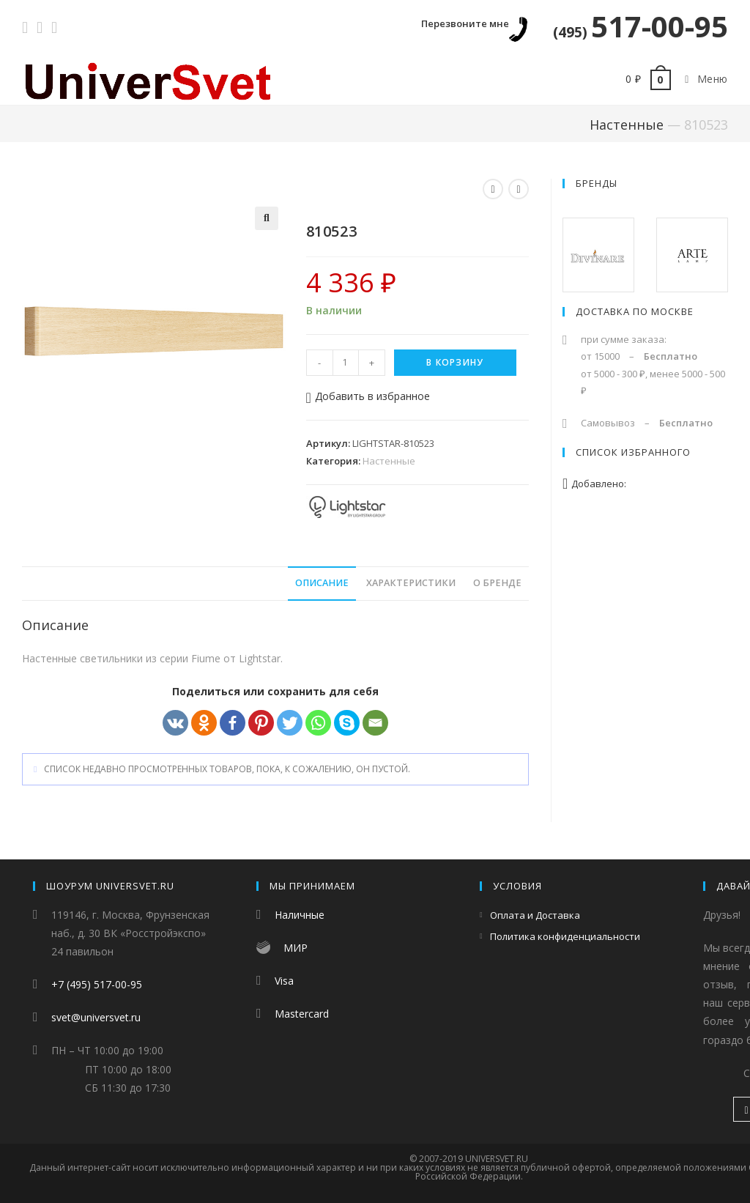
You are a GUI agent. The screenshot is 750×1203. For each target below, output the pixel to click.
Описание (322, 583)
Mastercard (302, 1014)
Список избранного (633, 452)
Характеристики (411, 583)
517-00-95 (640, 26)
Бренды (596, 183)
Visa (284, 981)
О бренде (497, 583)
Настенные (627, 124)
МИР (295, 948)
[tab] (322, 583)
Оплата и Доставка (535, 915)
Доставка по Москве (635, 311)
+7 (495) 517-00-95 (96, 984)
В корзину (454, 362)
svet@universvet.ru (96, 1017)
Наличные (299, 915)
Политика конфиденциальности (565, 936)
